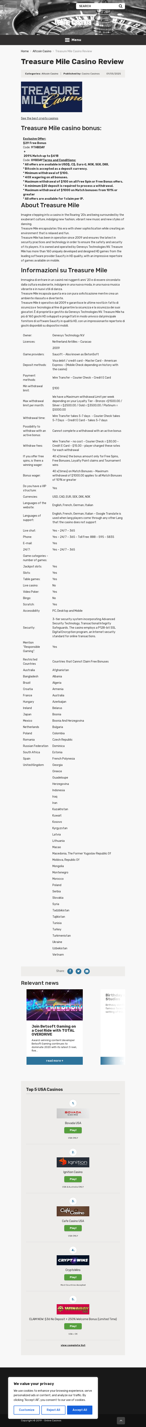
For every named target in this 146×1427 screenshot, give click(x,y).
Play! (73, 1130)
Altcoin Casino (42, 51)
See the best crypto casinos (39, 118)
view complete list (73, 1345)
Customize (26, 1410)
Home (25, 51)
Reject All (53, 1410)
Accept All (80, 1410)
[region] (53, 1398)
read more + (54, 1060)
